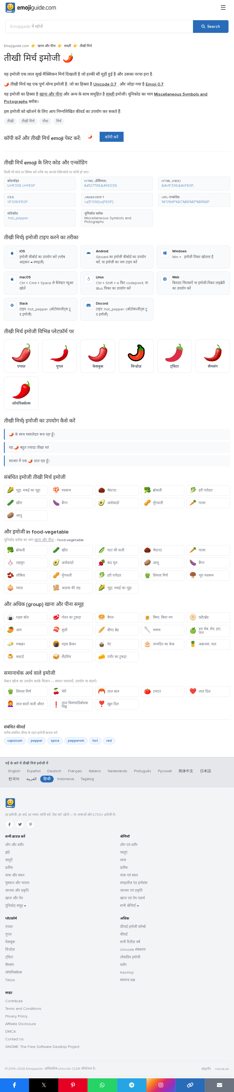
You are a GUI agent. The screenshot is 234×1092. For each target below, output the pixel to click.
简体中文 (186, 771)
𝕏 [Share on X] (44, 1085)
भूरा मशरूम (201, 575)
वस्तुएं (124, 852)
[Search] (210, 26)
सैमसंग (9, 965)
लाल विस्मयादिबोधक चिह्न (70, 705)
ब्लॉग (123, 965)
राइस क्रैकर (64, 644)
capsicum (14, 741)
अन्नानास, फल (202, 644)
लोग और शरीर (14, 845)
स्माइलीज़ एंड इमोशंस (133, 883)
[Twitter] (20, 824)
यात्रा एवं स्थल (129, 875)
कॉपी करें (111, 137)
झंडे (7, 852)
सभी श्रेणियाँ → (129, 905)
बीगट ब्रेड (108, 630)
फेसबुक (10, 942)
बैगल (106, 617)
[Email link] (219, 1085)
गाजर (197, 502)
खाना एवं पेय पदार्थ (132, 898)
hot (95, 741)
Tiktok (10, 980)
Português (142, 771)
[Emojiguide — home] (30, 8)
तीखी (10, 121)
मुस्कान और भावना (17, 883)
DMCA (10, 1031)
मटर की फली (111, 550)
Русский (165, 771)
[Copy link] (190, 1085)
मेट (104, 644)
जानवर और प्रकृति (17, 890)
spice (55, 741)
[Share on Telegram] (131, 1085)
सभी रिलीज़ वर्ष (130, 942)
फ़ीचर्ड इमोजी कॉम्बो (133, 926)
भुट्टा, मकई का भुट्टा (23, 490)
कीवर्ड (124, 934)
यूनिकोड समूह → (15, 905)
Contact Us (14, 1039)
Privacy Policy (16, 1016)
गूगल (8, 934)
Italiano (95, 771)
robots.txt (222, 1069)
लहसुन (15, 562)
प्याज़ (15, 588)
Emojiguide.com (16, 46)
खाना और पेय (14, 898)
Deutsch (54, 771)
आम (14, 630)
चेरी (59, 691)
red (109, 741)
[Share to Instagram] (160, 1085)
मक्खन (16, 644)
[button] (40, 183)
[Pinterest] (30, 824)
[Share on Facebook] (14, 1085)
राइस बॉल (18, 617)
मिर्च (59, 121)
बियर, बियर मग (158, 617)
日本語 (205, 771)
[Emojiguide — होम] (10, 803)
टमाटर (152, 691)
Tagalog (87, 779)
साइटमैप (206, 1069)
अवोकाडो (108, 502)
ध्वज (123, 860)
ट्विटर (9, 957)
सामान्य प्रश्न (127, 980)
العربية (31, 779)
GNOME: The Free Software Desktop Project (42, 1046)
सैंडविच (62, 656)
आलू (14, 515)
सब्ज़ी (67, 46)
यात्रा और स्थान (14, 875)
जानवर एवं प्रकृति (131, 890)
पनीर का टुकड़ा (112, 656)
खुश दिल (108, 704)
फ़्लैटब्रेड (198, 617)
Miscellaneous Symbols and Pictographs (107, 220)
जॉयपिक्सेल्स (13, 972)
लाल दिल (199, 691)
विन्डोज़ (10, 949)
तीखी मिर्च (28, 121)
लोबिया (16, 575)
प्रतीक (9, 867)
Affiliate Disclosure (20, 1024)
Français (75, 771)
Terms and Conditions (23, 1008)
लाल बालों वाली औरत (25, 704)
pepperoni (76, 741)
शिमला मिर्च (156, 575)
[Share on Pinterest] (73, 1085)
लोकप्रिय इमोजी (130, 957)
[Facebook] (9, 824)
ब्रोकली (153, 490)
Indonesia (65, 779)
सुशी (60, 630)
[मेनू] (223, 8)
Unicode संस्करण (133, 949)
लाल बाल (108, 691)
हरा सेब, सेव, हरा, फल (205, 631)
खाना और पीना (46, 46)
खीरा (14, 502)
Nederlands (117, 771)
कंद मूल (107, 562)
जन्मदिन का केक (159, 644)
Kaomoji (127, 972)
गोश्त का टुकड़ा (67, 617)
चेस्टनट (107, 490)
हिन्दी (46, 779)
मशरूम (62, 490)
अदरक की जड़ (66, 588)
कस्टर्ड (15, 656)
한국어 (13, 779)
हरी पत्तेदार (200, 490)
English (14, 771)
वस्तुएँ (9, 860)
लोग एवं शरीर (129, 845)
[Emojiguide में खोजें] (99, 26)
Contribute (14, 1001)
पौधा (45, 121)
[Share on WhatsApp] (102, 1085)
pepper (36, 741)
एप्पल (9, 926)
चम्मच (152, 630)
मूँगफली (153, 502)
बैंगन (60, 502)
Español (33, 771)
